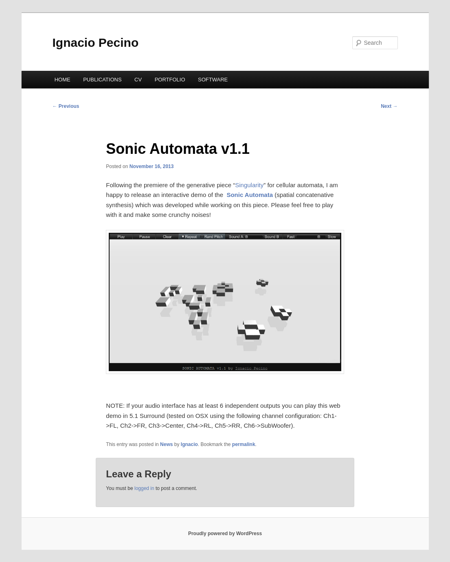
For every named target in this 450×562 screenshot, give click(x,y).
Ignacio (189, 444)
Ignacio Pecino (96, 42)
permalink (243, 444)
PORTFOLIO (170, 80)
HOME (62, 80)
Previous (66, 106)
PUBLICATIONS (102, 80)
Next (389, 106)
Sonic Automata (249, 194)
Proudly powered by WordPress (225, 533)
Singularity (249, 185)
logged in (144, 488)
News (166, 444)
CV (138, 80)
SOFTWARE (213, 80)
